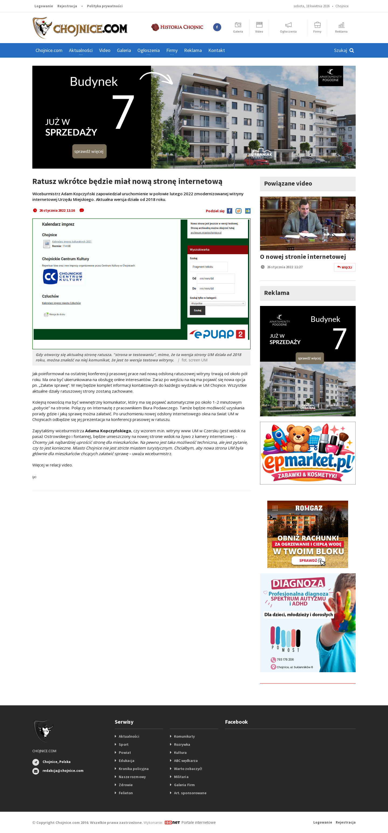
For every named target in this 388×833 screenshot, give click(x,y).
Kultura (180, 752)
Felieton (126, 792)
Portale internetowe (198, 822)
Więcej (344, 267)
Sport (123, 744)
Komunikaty (184, 736)
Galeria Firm (184, 784)
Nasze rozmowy (132, 776)
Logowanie (43, 6)
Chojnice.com (49, 50)
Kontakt (216, 50)
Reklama (193, 50)
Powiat (125, 752)
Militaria (181, 776)
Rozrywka (182, 744)
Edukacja (126, 760)
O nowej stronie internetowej (302, 256)
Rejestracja (67, 6)
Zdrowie (125, 784)
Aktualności (129, 736)
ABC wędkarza (186, 760)
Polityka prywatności (105, 6)
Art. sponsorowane (190, 792)
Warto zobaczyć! (188, 768)
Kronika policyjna (133, 768)
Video (104, 50)
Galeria (124, 50)
